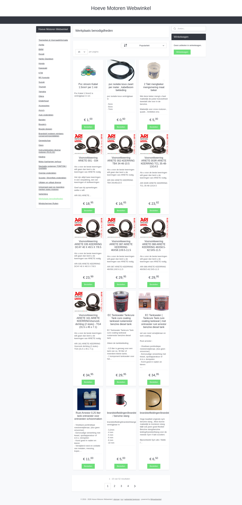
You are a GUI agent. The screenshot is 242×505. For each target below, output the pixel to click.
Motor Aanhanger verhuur (50, 161)
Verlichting (43, 194)
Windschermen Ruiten (48, 203)
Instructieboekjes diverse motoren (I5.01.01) (50, 151)
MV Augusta (44, 77)
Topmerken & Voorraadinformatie (53, 40)
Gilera (41, 96)
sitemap (116, 499)
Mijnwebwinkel (155, 499)
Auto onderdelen (46, 115)
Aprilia (41, 45)
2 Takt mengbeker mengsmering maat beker (153, 87)
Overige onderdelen (47, 173)
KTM (41, 73)
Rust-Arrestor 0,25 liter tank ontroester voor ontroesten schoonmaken (88, 416)
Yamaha (42, 91)
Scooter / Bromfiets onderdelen (52, 178)
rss (122, 499)
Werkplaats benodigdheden (51, 198)
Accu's (41, 110)
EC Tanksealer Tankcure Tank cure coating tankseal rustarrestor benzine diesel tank (121, 319)
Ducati (41, 54)
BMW (41, 49)
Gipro (41, 145)
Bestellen (88, 127)
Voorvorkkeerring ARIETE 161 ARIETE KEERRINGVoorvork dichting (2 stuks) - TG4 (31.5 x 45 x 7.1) (88, 321)
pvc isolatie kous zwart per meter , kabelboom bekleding (121, 87)
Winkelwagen (182, 52)
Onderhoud (44, 101)
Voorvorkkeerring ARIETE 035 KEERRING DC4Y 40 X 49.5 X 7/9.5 (88, 244)
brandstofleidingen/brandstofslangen (154, 413)
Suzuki (42, 82)
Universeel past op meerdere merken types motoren (51, 188)
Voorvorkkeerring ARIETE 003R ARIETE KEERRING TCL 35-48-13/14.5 (154, 162)
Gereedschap (45, 140)
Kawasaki (43, 68)
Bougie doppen (45, 129)
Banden (42, 120)
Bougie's (42, 124)
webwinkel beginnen (132, 499)
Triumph (42, 87)
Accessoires (44, 105)
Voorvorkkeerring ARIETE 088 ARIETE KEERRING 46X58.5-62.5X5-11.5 (154, 245)
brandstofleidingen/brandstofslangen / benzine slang (121, 414)
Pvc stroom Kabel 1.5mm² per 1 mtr (88, 85)
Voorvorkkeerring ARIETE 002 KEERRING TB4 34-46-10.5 (121, 160)
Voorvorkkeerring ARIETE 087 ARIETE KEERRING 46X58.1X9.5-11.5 (121, 245)
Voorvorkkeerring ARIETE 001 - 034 (88, 159)
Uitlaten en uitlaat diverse (50, 182)
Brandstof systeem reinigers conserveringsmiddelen (51, 134)
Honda (41, 63)
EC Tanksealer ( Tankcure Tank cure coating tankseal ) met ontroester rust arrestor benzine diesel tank (153, 321)
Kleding (42, 157)
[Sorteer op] (144, 45)
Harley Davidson (46, 59)
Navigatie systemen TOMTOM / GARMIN (53, 167)
